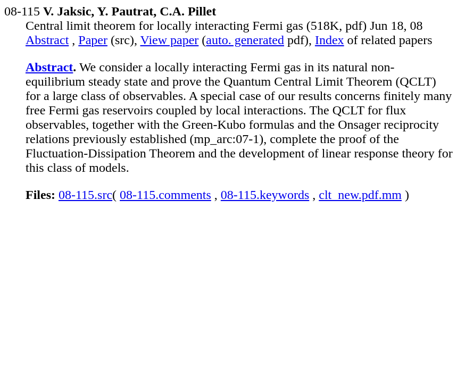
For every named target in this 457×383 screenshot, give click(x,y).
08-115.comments (165, 195)
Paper (92, 40)
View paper (169, 40)
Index (329, 40)
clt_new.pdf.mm (360, 195)
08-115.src (85, 195)
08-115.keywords (265, 195)
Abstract (47, 40)
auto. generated (245, 40)
